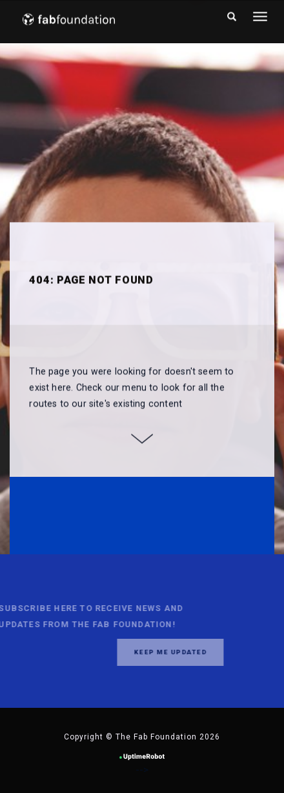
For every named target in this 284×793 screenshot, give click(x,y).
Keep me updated (161, 652)
